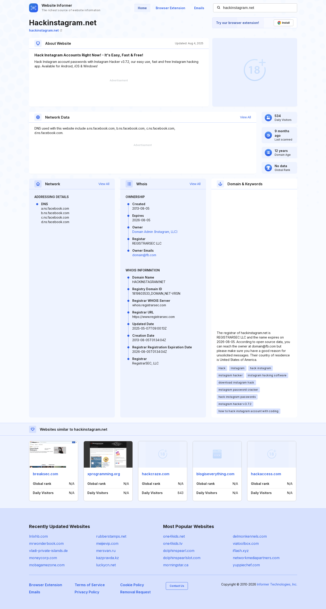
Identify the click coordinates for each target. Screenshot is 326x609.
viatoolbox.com (246, 543)
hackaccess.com (266, 474)
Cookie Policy (132, 585)
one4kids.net (174, 536)
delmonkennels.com (250, 536)
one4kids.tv (173, 543)
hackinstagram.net (45, 30)
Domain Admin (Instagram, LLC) (155, 232)
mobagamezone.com (47, 565)
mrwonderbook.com (46, 543)
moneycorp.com (43, 558)
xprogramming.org (103, 474)
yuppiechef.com (246, 565)
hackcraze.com (155, 474)
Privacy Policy (87, 592)
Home (142, 8)
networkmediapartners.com (256, 558)
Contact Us (177, 586)
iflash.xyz (241, 550)
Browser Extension (170, 8)
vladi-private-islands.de (48, 550)
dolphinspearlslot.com (181, 558)
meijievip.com (107, 543)
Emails (199, 8)
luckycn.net (106, 565)
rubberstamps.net (111, 536)
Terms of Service (90, 585)
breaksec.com (45, 474)
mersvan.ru (106, 550)
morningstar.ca (175, 565)
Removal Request (135, 592)
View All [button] (245, 117)
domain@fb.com (144, 255)
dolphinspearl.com (178, 550)
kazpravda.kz (107, 558)
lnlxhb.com (38, 536)
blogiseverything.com (215, 474)
